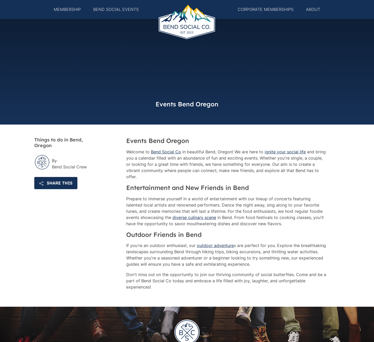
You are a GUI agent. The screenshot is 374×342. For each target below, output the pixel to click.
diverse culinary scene (194, 229)
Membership (65, 15)
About (315, 15)
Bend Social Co (166, 164)
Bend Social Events (114, 15)
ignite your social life (285, 164)
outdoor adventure (215, 258)
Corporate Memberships (267, 15)
